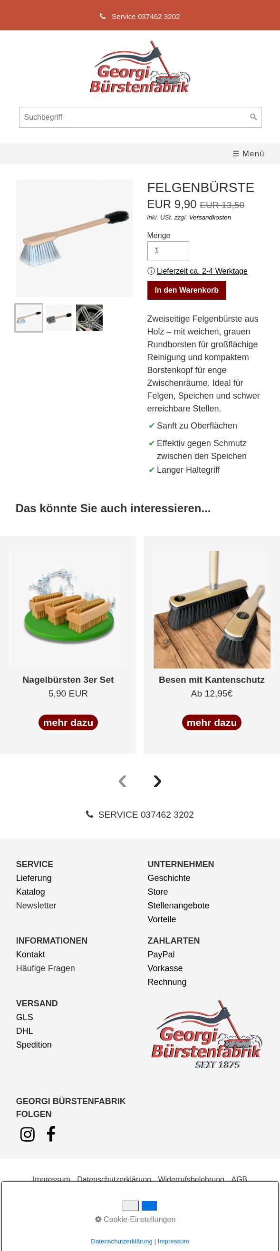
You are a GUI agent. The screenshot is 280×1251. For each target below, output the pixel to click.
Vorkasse (165, 968)
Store (158, 892)
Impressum (51, 1179)
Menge (168, 245)
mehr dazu (68, 722)
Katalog (30, 892)
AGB (239, 1179)
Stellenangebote (179, 905)
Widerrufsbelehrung (191, 1179)
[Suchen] (253, 117)
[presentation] (122, 779)
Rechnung (167, 982)
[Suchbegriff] (140, 117)
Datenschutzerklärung (114, 1179)
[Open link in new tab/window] (27, 1138)
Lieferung (34, 878)
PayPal (161, 954)
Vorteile (162, 919)
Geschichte (169, 878)
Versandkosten (210, 217)
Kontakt (30, 954)
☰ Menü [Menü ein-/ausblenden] (248, 154)
